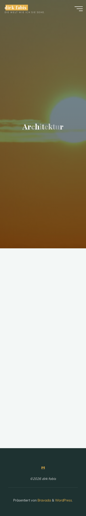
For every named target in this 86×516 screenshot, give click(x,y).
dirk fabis (15, 7)
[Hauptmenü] (79, 8)
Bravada (44, 500)
